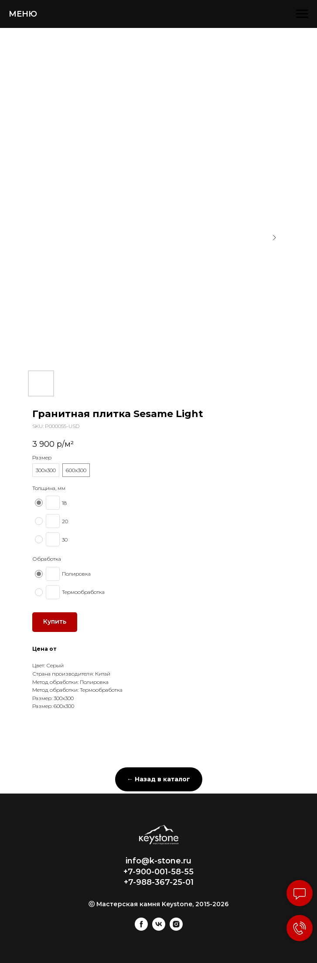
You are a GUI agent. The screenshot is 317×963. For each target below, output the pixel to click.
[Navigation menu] (302, 14)
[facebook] (141, 928)
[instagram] (176, 928)
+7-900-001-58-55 (158, 872)
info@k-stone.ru (158, 861)
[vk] (158, 928)
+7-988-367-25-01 (159, 882)
